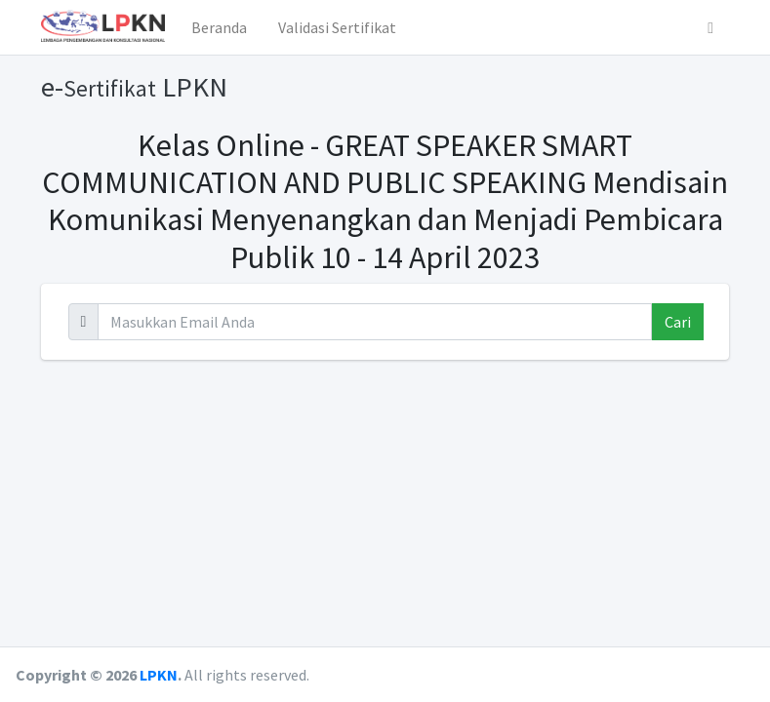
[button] (710, 27)
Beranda (219, 27)
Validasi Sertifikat (337, 27)
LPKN (159, 674)
